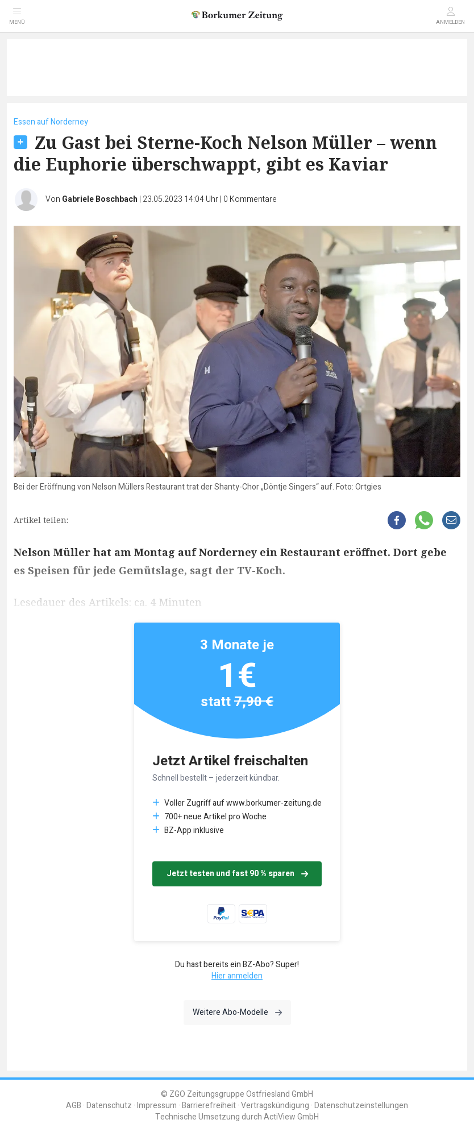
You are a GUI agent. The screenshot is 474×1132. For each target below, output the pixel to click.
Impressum (157, 1106)
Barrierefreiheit (209, 1106)
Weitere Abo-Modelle (237, 1012)
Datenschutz (109, 1106)
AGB (73, 1106)
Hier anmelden (237, 976)
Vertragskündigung (275, 1106)
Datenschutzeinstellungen (361, 1106)
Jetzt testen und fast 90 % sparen (237, 874)
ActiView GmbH (291, 1117)
